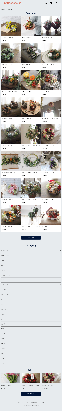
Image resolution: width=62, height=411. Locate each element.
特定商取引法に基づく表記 (37, 402)
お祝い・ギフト (5, 294)
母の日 (2, 329)
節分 (2, 304)
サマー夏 (3, 334)
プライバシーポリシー (23, 402)
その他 (2, 358)
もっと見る (31, 237)
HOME (3, 10)
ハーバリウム (4, 290)
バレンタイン (4, 309)
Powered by (31, 408)
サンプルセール (5, 363)
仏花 (2, 353)
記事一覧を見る (31, 393)
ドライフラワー (5, 270)
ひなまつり (4, 314)
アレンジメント (5, 250)
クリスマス (4, 348)
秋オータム (4, 343)
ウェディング (4, 285)
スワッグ (3, 265)
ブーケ (2, 280)
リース (2, 260)
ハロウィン (4, 338)
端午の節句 (4, 324)
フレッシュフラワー (6, 275)
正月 (2, 299)
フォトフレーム (5, 255)
